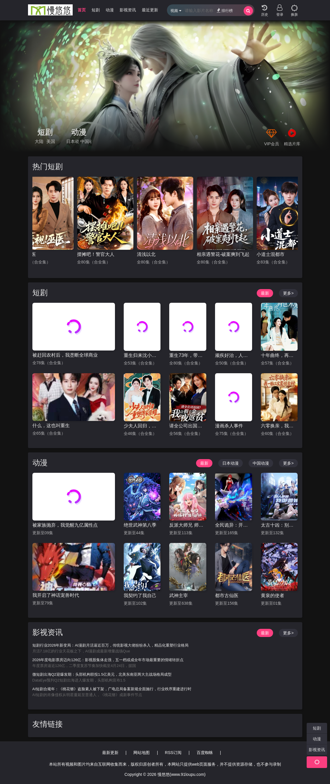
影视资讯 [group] (128, 10)
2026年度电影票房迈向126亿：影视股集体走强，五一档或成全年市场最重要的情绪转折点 (108, 660)
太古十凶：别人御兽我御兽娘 (279, 525)
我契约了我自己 (140, 595)
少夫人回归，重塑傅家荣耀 (142, 425)
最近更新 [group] (150, 10)
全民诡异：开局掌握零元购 (233, 525)
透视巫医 (26, 254)
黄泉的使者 (272, 595)
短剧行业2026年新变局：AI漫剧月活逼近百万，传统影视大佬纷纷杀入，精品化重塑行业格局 (110, 645)
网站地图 (141, 752)
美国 (50, 141)
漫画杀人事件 (229, 425)
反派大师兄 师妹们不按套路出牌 (187, 525)
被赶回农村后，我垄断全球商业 (65, 355)
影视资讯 (47, 632)
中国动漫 (85, 141)
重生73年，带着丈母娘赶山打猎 (187, 355)
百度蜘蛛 (205, 752)
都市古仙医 (226, 595)
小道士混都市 (270, 254)
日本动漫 (72, 141)
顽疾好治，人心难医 (233, 355)
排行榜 (225, 10)
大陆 (39, 141)
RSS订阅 (173, 752)
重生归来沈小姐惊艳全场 (142, 355)
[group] (165, 86)
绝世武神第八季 (140, 525)
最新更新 (110, 752)
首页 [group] (82, 10)
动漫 (78, 132)
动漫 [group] (110, 10)
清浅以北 (146, 254)
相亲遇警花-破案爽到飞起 (223, 254)
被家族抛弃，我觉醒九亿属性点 (65, 525)
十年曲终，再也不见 (279, 355)
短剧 (45, 132)
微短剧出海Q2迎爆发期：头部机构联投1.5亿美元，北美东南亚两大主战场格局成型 (102, 674)
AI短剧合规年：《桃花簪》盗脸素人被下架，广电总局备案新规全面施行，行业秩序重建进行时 (111, 689)
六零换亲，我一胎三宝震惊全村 (279, 425)
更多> (288, 293)
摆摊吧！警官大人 (95, 254)
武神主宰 (178, 595)
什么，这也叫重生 (51, 425)
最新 (265, 293)
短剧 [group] (96, 10)
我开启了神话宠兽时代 (55, 595)
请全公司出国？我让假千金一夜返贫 (187, 425)
